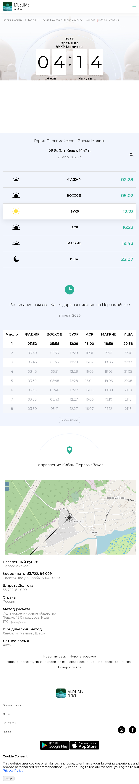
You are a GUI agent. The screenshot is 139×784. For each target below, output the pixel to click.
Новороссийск (69, 667)
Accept (8, 778)
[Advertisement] (69, 106)
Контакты (9, 723)
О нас (6, 714)
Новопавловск (54, 656)
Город (32, 20)
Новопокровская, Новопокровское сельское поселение (51, 662)
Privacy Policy (13, 770)
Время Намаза (12, 705)
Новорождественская (115, 662)
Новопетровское (83, 656)
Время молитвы (13, 20)
